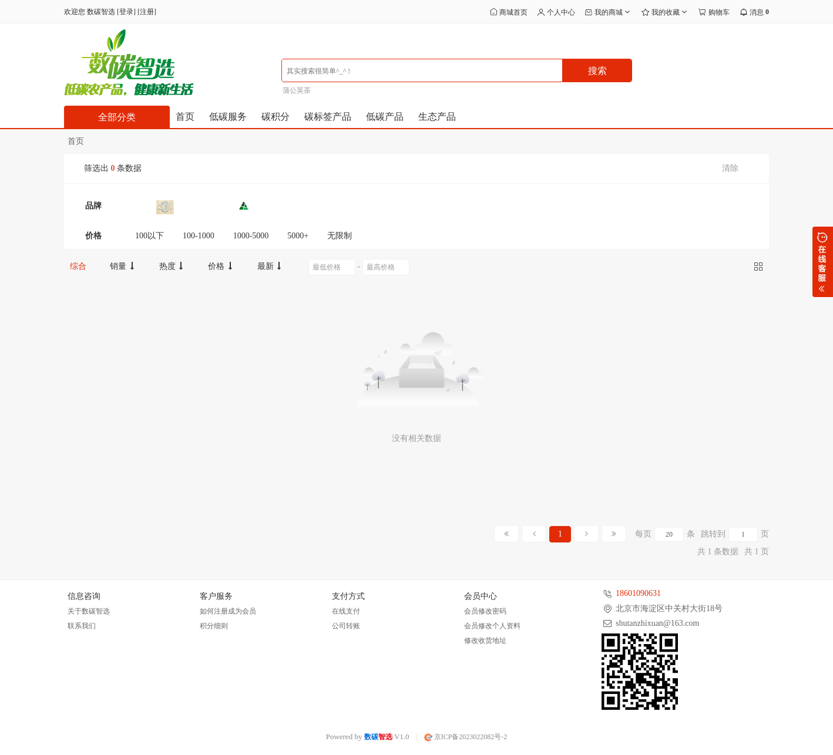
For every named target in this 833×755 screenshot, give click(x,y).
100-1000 (198, 235)
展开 (822, 262)
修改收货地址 (485, 640)
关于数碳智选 (89, 611)
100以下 (149, 235)
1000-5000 (251, 235)
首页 (185, 117)
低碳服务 (228, 117)
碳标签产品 (327, 117)
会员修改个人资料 (492, 626)
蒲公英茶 (297, 90)
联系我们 (82, 626)
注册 (147, 12)
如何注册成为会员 (228, 611)
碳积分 (275, 117)
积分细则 (214, 626)
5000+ (297, 235)
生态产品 (437, 117)
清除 (730, 168)
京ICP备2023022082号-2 (466, 737)
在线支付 (346, 611)
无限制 (339, 235)
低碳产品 (385, 117)
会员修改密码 (485, 611)
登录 (126, 12)
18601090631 (638, 593)
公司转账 (346, 626)
